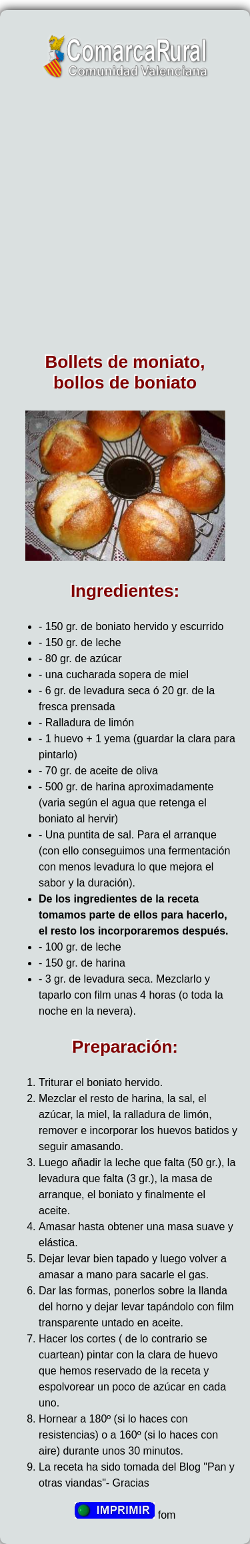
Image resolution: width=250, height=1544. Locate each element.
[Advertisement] (125, 220)
